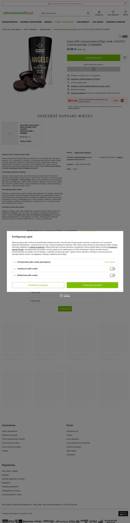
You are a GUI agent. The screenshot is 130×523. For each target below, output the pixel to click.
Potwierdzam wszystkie (92, 285)
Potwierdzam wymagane (38, 285)
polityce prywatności (37, 247)
